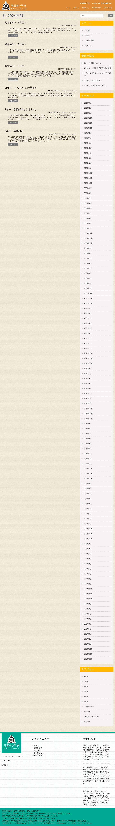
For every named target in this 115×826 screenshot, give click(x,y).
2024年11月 (88, 178)
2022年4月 (88, 333)
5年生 (86, 696)
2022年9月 (88, 308)
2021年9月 (88, 368)
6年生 (75, 25)
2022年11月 (88, 298)
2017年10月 (88, 599)
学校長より (88, 35)
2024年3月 (88, 218)
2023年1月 (88, 288)
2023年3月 (88, 278)
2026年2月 (88, 108)
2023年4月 (88, 273)
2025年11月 (88, 123)
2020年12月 (88, 408)
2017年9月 (88, 604)
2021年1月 (88, 403)
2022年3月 (88, 338)
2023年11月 (88, 238)
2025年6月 (88, 143)
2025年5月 (88, 148)
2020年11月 (88, 413)
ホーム (68, 8)
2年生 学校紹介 (14, 131)
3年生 (86, 686)
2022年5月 (88, 328)
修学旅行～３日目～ (16, 22)
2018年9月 (88, 544)
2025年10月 (88, 128)
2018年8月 (88, 549)
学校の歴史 (88, 45)
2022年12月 (88, 293)
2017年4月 (88, 629)
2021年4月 (88, 388)
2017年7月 (88, 614)
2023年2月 (88, 283)
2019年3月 (88, 514)
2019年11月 (88, 474)
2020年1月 (88, 464)
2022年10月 (88, 303)
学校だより (85, 8)
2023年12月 (88, 233)
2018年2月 (88, 579)
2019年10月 (88, 479)
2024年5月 (88, 208)
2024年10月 (88, 183)
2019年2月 (88, 519)
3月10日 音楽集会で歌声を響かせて (98, 68)
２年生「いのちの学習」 (93, 80)
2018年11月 (88, 534)
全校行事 (87, 712)
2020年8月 (88, 428)
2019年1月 (88, 524)
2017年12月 (88, 589)
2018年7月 (88, 554)
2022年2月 (88, 343)
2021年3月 (88, 393)
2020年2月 (88, 459)
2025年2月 (88, 163)
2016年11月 (88, 654)
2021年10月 (88, 363)
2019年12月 (88, 469)
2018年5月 (88, 564)
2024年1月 (88, 228)
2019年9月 (88, 484)
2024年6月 (88, 203)
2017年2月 (88, 639)
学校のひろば (96, 8)
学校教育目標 (89, 40)
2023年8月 (88, 253)
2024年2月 (88, 223)
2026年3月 (88, 103)
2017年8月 (88, 609)
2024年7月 (88, 198)
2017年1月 (88, 644)
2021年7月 (88, 373)
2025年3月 (88, 158)
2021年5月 (88, 383)
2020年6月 (88, 438)
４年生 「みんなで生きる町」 (95, 85)
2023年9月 (88, 248)
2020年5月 (88, 443)
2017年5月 (88, 624)
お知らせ (76, 8)
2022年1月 (88, 348)
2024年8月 (88, 193)
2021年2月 (88, 398)
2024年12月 (88, 173)
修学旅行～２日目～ (16, 44)
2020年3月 (88, 454)
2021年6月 (88, 378)
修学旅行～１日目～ (16, 66)
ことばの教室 (89, 707)
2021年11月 (88, 358)
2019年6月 (88, 499)
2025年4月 (88, 153)
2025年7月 (88, 138)
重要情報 (87, 722)
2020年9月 (88, 423)
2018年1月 (88, 584)
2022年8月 (88, 313)
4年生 (86, 691)
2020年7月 (88, 433)
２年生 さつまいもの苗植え (21, 87)
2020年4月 (88, 448)
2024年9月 (88, 188)
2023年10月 (88, 243)
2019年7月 (88, 494)
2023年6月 (88, 263)
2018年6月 (88, 559)
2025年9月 (88, 133)
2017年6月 (88, 619)
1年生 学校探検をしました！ (21, 109)
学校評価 (87, 30)
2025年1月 (88, 168)
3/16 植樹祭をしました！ (94, 63)
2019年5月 (88, 504)
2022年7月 (88, 318)
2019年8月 (88, 489)
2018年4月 (88, 569)
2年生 (86, 681)
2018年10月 (88, 539)
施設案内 (5, 765)
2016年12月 (88, 649)
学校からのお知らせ (69, 91)
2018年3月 (88, 574)
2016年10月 (88, 659)
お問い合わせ (108, 8)
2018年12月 (88, 529)
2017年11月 (88, 594)
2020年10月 (88, 418)
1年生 (86, 676)
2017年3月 (88, 634)
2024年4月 (88, 213)
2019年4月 (88, 509)
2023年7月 (88, 258)
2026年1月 (88, 113)
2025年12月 (88, 118)
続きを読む (13, 35)
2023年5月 (88, 268)
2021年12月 (88, 353)
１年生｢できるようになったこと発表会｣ (97, 74)
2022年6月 (88, 323)
